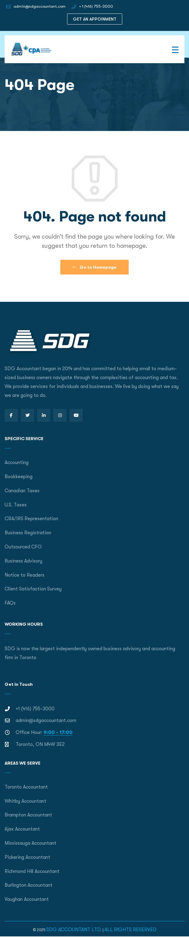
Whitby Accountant (25, 801)
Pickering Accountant (27, 857)
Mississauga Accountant (30, 843)
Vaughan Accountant (27, 899)
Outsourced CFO (23, 547)
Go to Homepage (94, 267)
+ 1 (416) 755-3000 (96, 6)
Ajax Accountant (22, 829)
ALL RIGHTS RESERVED (130, 929)
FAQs (10, 603)
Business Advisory (23, 561)
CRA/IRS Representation (31, 518)
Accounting (16, 462)
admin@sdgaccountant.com (39, 6)
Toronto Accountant (26, 787)
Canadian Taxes (22, 490)
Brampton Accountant (28, 815)
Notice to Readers (24, 575)
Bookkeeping (18, 476)
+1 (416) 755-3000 (35, 709)
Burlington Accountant (28, 885)
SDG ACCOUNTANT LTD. (74, 929)
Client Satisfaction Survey (33, 589)
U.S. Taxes (16, 505)
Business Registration (28, 533)
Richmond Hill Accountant (32, 871)
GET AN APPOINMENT (94, 19)
